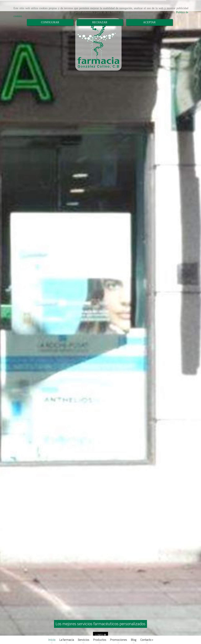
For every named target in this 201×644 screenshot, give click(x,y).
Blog (133, 640)
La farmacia (66, 640)
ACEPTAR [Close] (149, 22)
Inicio (51, 640)
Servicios (83, 640)
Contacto (147, 640)
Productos (99, 640)
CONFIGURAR (50, 22)
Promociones (118, 640)
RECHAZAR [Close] (99, 22)
